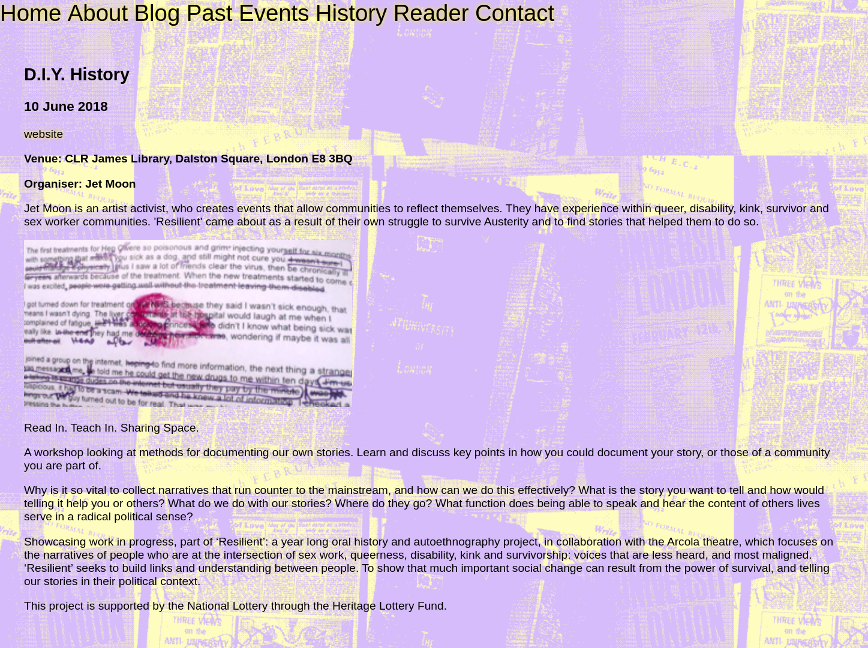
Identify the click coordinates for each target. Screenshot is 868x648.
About (98, 13)
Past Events (248, 13)
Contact (514, 13)
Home (30, 13)
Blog (157, 13)
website (43, 134)
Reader (431, 13)
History (351, 13)
